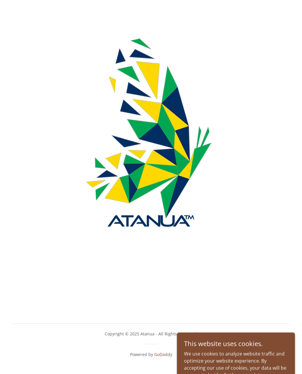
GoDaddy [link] (163, 354)
